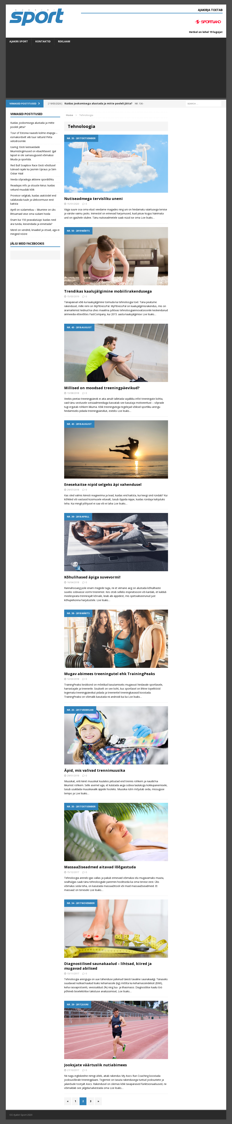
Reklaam (64, 41)
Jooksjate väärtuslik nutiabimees (95, 1064)
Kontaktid (43, 41)
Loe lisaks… (148, 217)
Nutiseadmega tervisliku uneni (93, 198)
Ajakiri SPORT (18, 41)
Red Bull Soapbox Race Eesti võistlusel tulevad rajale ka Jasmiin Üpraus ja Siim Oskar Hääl (33, 169)
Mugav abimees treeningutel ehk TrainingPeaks (109, 673)
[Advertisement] (116, 72)
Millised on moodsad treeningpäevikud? (102, 387)
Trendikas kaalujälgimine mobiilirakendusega (108, 291)
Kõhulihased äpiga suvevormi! (92, 577)
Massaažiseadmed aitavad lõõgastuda (100, 867)
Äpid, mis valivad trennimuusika (94, 770)
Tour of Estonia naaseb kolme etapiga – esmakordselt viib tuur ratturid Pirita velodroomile (33, 137)
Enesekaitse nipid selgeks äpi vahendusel (103, 484)
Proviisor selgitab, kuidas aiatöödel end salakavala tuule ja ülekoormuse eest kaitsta (33, 199)
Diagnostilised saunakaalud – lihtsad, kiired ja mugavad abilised (108, 966)
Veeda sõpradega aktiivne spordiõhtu (32, 179)
